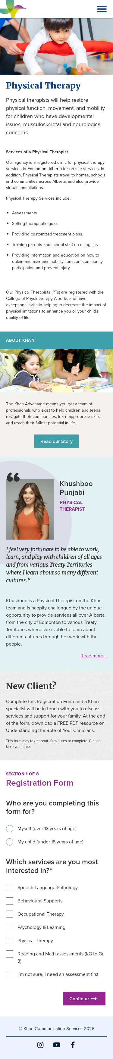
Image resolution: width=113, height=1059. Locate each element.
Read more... (93, 656)
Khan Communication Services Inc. (13, 17)
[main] (56, 517)
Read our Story (56, 441)
